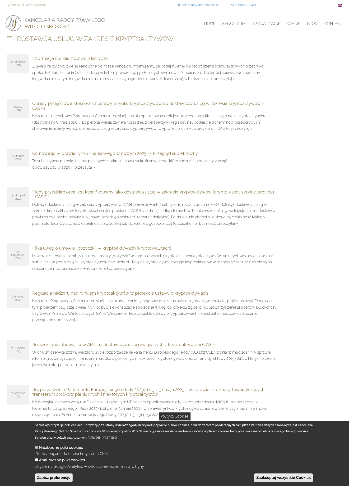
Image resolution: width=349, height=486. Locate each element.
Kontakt (333, 23)
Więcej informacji (102, 437)
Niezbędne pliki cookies (61, 447)
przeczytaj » (224, 78)
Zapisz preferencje (53, 478)
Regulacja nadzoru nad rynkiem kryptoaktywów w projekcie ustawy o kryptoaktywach (120, 293)
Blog (312, 23)
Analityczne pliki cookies (62, 460)
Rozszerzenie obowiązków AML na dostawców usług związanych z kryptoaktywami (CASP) (124, 344)
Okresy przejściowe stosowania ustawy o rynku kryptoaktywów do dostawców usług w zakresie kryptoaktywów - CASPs (148, 106)
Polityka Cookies (174, 416)
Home (209, 23)
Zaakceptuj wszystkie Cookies (283, 478)
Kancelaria (233, 23)
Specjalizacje (266, 23)
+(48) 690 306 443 (243, 5)
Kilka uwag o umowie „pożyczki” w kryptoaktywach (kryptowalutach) (101, 248)
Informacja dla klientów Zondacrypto (70, 58)
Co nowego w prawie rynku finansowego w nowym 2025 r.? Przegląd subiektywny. (115, 153)
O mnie (293, 23)
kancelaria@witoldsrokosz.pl (198, 5)
